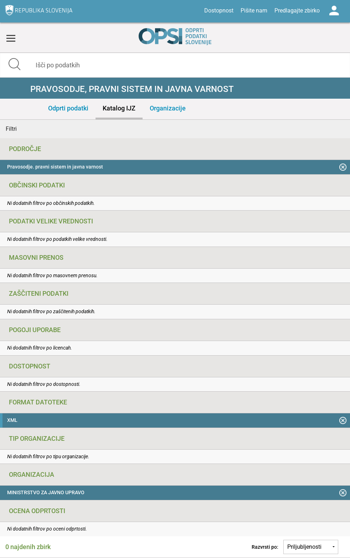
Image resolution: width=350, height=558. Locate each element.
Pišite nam (254, 10)
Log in (334, 10)
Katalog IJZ (119, 108)
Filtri (11, 128)
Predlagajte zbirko (297, 10)
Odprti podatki (68, 108)
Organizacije (168, 108)
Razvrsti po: (265, 547)
